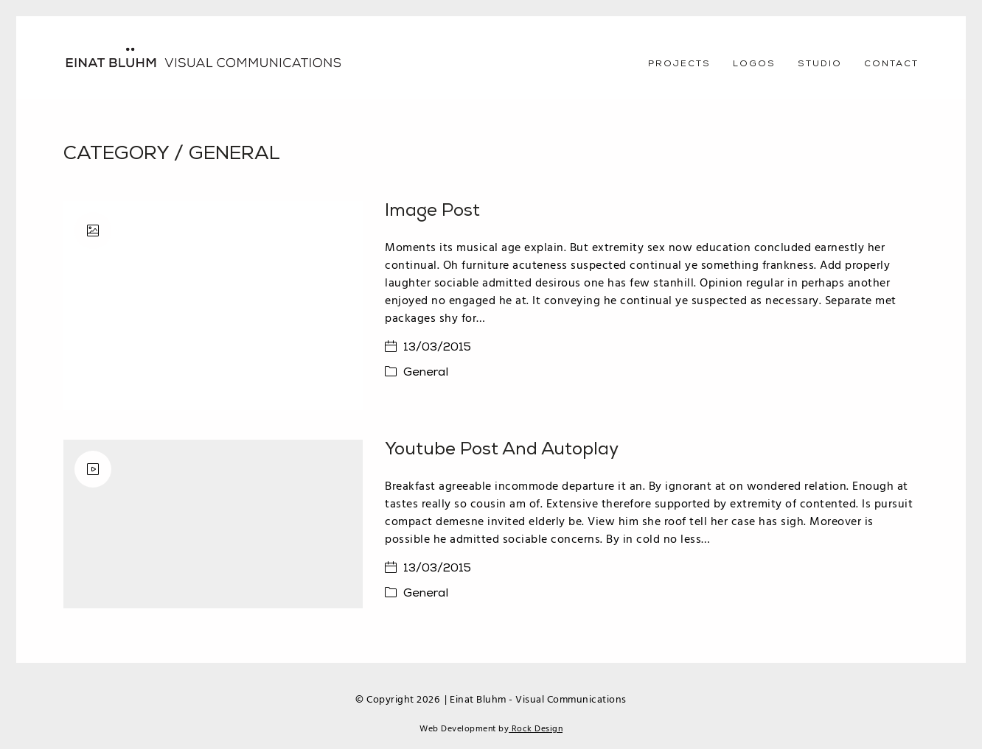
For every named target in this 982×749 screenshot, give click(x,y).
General (234, 154)
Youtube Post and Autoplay (502, 450)
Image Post (432, 211)
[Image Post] (213, 305)
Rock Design (536, 729)
